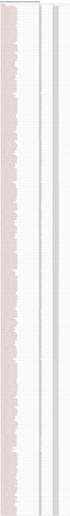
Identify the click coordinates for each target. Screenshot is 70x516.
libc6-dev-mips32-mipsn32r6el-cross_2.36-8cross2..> (9, 284)
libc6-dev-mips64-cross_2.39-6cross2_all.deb (8, 251)
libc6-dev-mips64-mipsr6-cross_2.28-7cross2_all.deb (9, 464)
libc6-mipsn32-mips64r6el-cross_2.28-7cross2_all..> (9, 498)
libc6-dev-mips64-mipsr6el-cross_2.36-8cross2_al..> (9, 291)
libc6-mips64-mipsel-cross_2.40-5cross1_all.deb (8, 143)
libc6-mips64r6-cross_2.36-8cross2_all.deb (7, 328)
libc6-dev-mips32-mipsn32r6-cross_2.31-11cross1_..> (9, 369)
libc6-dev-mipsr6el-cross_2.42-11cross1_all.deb (8, 42)
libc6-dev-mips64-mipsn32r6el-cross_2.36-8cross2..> (9, 289)
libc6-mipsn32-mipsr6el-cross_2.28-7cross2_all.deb (9, 501)
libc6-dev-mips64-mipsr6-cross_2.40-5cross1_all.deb (9, 112)
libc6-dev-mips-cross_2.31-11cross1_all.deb (8, 362)
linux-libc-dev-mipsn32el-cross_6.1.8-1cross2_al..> (9, 353)
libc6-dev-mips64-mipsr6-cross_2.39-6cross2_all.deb (9, 267)
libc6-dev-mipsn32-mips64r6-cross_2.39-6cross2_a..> (9, 191)
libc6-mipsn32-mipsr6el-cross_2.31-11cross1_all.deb (9, 428)
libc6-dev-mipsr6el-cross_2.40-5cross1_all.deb (8, 130)
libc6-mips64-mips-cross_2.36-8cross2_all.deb (8, 319)
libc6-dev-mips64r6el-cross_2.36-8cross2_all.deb (8, 294)
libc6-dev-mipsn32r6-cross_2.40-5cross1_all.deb (8, 127)
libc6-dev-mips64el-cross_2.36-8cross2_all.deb (8, 292)
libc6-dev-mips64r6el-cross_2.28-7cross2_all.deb (8, 467)
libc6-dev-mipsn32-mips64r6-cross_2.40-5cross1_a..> (9, 121)
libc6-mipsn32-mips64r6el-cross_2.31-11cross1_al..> (9, 425)
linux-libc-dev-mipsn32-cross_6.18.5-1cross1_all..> (9, 86)
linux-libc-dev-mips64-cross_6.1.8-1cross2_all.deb (9, 347)
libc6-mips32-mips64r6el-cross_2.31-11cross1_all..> (9, 401)
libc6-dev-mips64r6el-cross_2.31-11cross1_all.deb (9, 382)
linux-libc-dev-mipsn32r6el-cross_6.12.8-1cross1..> (9, 178)
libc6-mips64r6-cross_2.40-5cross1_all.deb (7, 151)
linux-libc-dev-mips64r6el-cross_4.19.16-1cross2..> (9, 508)
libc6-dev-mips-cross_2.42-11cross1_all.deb (8, 6)
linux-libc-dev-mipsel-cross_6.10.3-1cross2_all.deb (9, 244)
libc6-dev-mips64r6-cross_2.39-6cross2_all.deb (8, 185)
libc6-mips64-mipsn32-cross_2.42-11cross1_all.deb (9, 55)
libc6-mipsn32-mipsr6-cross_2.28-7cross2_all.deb (9, 500)
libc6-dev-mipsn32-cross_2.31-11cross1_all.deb (8, 383)
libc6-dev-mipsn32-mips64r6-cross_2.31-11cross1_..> (9, 387)
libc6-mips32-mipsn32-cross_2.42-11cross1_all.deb (9, 48)
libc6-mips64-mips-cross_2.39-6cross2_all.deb (8, 212)
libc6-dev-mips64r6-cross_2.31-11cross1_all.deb (8, 381)
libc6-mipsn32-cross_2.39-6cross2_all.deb (7, 224)
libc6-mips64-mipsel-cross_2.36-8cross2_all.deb (8, 320)
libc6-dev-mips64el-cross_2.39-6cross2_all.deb (8, 184)
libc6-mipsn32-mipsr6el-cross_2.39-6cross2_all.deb (9, 232)
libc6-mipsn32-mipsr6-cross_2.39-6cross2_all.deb (9, 231)
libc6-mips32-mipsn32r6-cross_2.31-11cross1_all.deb (9, 404)
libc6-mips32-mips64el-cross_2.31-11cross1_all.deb (9, 399)
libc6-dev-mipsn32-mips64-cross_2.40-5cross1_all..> (9, 119)
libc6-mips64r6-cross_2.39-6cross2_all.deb (7, 221)
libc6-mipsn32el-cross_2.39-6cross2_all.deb (8, 233)
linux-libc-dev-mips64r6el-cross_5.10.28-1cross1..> (9, 438)
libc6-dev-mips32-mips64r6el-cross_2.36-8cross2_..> (9, 279)
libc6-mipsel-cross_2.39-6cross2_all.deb (7, 223)
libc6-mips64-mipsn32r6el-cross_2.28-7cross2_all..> (9, 490)
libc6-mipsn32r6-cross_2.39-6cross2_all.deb (8, 234)
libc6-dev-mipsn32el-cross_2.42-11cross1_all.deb (9, 38)
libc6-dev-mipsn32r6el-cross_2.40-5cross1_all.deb (9, 128)
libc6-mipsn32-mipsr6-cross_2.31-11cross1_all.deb (9, 427)
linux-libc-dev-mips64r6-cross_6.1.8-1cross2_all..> (9, 349)
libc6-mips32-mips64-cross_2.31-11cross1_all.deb (9, 398)
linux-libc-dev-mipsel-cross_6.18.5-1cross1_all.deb (9, 85)
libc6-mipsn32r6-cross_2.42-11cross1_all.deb (8, 76)
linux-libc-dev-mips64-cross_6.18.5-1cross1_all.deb (9, 81)
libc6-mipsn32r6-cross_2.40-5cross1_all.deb (8, 164)
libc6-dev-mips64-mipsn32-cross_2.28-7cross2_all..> (9, 460)
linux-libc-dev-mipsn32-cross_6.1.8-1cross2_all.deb (9, 352)
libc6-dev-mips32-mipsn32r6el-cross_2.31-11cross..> (9, 371)
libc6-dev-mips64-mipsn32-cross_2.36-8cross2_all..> (9, 286)
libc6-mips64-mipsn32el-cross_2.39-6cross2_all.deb (9, 215)
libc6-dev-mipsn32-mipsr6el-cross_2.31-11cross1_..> (9, 391)
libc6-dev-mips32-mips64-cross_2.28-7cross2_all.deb (9, 453)
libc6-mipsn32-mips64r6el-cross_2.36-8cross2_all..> (9, 336)
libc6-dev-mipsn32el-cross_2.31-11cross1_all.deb (9, 392)
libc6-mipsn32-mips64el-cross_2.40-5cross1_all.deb (9, 157)
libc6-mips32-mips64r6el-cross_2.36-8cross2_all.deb (9, 313)
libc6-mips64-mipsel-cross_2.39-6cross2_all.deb (8, 213)
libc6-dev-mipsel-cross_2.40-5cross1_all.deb (8, 94)
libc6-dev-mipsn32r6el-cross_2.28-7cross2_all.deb (9, 475)
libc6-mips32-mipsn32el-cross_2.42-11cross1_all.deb (9, 49)
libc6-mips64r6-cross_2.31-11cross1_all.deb (8, 417)
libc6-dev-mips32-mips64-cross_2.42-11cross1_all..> (9, 8)
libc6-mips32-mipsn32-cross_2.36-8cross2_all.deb (9, 314)
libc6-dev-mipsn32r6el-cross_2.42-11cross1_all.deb (9, 40)
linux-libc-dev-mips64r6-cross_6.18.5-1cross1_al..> (9, 83)
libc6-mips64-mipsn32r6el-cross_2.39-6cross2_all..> (9, 217)
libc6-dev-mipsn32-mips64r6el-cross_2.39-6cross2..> (9, 192)
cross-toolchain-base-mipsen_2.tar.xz (7, 451)
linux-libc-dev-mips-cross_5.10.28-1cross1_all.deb (9, 434)
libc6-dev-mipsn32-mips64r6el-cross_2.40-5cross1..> (9, 122)
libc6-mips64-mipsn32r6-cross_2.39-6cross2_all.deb (9, 216)
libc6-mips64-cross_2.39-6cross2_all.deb (7, 211)
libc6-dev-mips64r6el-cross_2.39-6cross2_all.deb (8, 186)
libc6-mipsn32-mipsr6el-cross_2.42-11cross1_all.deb (9, 74)
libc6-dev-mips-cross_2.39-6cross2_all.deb (7, 252)
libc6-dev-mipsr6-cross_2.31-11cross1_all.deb (8, 395)
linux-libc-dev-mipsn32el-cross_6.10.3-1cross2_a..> (9, 246)
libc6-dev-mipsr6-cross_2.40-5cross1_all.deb (8, 129)
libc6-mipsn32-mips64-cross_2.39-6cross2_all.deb (9, 226)
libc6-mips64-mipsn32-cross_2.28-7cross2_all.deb (9, 487)
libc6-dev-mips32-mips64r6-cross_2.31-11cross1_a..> (9, 368)
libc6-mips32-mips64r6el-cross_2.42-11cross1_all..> (9, 47)
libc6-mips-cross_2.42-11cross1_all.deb (7, 43)
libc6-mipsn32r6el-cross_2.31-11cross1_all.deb (8, 431)
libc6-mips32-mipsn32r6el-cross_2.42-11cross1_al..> (9, 51)
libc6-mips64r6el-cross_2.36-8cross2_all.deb (8, 329)
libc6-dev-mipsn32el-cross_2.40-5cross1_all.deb (8, 126)
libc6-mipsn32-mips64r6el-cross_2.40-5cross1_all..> (9, 159)
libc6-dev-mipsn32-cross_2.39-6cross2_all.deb (8, 187)
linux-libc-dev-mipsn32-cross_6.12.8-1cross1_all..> (9, 175)
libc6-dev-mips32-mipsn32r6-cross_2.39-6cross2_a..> (9, 260)
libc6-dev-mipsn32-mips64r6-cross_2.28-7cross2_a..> (9, 469)
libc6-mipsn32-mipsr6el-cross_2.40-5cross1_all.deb (9, 162)
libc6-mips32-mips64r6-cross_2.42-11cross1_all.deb (9, 46)
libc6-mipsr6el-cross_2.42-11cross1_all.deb (8, 79)
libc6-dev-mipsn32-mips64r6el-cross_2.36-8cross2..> (9, 299)
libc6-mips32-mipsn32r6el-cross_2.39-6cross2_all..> (9, 210)
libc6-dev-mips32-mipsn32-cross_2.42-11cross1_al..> (9, 16)
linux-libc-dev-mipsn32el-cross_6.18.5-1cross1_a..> (9, 87)
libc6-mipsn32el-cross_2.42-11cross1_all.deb (8, 75)
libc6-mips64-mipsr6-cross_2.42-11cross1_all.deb (9, 59)
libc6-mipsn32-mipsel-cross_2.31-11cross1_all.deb (9, 426)
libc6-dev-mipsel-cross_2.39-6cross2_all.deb (8, 183)
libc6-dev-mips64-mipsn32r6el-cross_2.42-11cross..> (9, 13)
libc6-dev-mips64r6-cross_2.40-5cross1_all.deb (8, 115)
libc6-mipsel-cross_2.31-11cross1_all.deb (7, 419)
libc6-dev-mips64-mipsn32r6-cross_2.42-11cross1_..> (9, 11)
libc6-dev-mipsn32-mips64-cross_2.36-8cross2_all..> (9, 296)
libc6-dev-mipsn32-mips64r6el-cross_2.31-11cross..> (9, 388)
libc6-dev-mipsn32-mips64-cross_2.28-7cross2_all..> (9, 468)
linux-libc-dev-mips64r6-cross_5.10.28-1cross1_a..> (9, 437)
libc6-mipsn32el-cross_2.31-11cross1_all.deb (8, 429)
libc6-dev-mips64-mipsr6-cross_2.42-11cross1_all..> (9, 17)
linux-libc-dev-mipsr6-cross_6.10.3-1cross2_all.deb (9, 249)
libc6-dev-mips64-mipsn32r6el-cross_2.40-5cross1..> (9, 111)
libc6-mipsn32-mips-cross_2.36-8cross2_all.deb (8, 332)
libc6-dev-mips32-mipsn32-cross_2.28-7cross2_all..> (9, 454)
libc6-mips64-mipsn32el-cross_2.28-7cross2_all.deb (9, 488)
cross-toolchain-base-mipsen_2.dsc (6, 450)
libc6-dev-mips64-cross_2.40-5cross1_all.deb (8, 95)
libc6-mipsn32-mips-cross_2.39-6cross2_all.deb (8, 225)
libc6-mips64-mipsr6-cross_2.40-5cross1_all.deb (8, 148)
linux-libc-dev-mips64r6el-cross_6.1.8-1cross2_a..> (9, 350)
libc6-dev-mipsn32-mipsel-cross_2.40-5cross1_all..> (9, 123)
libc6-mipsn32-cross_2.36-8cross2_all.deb (7, 331)
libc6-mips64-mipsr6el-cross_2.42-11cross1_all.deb (9, 60)
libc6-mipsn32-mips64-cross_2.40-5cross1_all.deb (9, 156)
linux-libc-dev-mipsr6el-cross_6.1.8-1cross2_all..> (9, 357)
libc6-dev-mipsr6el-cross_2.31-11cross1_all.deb (8, 396)
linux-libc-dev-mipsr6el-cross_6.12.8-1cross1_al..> (9, 180)
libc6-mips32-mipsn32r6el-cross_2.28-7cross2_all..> (9, 485)
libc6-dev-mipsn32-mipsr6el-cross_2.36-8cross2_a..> (9, 302)
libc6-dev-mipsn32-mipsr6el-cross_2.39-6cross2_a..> (9, 195)
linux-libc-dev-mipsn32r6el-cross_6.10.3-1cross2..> (9, 248)
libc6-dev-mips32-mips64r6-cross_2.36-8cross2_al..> (9, 281)
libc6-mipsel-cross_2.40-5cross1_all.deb (7, 153)
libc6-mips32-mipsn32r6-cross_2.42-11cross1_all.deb (9, 50)
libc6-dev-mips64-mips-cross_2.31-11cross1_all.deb (9, 363)
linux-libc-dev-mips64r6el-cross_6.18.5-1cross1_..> (9, 84)
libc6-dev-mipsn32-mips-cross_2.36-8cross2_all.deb (9, 295)
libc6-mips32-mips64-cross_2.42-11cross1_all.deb (9, 44)
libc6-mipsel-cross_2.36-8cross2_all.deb (7, 330)
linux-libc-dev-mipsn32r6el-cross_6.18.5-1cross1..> (9, 89)
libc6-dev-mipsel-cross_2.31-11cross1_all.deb (8, 360)
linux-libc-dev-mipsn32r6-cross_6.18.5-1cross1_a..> (9, 88)
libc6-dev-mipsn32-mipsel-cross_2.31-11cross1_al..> (9, 389)
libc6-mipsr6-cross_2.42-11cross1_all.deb (7, 78)
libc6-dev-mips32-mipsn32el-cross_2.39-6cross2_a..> (9, 257)
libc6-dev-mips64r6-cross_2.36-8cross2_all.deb (8, 293)
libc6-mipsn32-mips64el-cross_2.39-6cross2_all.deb (9, 227)
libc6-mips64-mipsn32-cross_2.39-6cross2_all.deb (9, 214)
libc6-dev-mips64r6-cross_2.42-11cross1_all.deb (8, 7)
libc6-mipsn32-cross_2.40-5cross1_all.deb (7, 154)
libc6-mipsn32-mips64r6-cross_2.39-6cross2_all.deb (9, 228)
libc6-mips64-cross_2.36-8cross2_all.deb (7, 318)
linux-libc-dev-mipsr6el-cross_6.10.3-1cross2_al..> (9, 250)
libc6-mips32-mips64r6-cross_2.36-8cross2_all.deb (9, 312)
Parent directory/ (3, 5)
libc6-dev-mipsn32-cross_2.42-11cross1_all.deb (8, 27)
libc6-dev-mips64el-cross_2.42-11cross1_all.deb (8, 21)
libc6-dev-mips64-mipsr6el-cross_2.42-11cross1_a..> (9, 19)
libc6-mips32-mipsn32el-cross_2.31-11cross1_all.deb (9, 403)
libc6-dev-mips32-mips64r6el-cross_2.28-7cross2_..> (9, 457)
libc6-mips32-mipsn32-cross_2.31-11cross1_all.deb (9, 402)
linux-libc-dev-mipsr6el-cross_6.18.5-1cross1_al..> (9, 91)
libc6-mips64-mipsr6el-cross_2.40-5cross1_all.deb (9, 149)
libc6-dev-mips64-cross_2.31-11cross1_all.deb (8, 361)
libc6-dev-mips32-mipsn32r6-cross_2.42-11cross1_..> (9, 20)
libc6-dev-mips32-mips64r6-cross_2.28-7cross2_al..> (9, 456)
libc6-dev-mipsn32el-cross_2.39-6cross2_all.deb (8, 196)
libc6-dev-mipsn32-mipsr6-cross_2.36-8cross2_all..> (9, 301)
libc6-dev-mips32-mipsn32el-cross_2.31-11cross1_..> (9, 370)
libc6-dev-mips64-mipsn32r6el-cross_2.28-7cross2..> (9, 463)
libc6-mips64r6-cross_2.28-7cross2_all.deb (7, 493)
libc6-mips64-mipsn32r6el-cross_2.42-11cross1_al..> (9, 58)
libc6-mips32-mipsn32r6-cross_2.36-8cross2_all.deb (9, 316)
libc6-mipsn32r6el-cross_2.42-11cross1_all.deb (8, 77)
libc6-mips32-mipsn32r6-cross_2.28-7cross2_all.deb (9, 484)
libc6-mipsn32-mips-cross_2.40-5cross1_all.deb (8, 155)
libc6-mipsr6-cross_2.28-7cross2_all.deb (7, 504)
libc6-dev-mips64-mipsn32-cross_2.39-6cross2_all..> (9, 263)
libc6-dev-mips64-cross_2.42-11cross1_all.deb (8, 24)
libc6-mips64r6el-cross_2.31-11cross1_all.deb (8, 418)
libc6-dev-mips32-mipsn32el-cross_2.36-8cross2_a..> (9, 283)
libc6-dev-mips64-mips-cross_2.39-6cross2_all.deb (9, 253)
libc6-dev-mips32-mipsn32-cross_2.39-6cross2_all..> (9, 256)
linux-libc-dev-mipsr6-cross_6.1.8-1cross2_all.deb (9, 356)
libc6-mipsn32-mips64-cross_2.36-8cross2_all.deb (9, 333)
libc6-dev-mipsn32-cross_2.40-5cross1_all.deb (8, 117)
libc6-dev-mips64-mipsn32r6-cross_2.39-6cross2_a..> (9, 265)
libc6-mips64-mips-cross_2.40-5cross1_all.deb (8, 142)
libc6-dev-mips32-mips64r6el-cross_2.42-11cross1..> (9, 14)
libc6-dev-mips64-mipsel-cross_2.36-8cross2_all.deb (9, 285)
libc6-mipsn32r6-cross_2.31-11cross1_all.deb (8, 430)
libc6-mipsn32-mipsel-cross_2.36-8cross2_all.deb (9, 337)
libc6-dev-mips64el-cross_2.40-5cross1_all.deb (8, 114)
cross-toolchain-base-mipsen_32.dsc (6, 181)
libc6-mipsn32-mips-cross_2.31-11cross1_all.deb (8, 421)
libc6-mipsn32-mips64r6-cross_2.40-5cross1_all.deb (9, 158)
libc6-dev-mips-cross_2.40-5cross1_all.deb (7, 96)
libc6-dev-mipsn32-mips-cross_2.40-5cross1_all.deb (9, 118)
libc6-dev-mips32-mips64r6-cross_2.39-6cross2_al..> (9, 259)
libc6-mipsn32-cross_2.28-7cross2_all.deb (7, 495)
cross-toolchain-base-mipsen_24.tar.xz (7, 359)
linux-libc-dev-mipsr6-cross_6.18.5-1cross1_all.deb (9, 90)
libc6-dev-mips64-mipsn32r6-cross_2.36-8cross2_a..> (9, 288)
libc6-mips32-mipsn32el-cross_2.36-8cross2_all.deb (9, 315)
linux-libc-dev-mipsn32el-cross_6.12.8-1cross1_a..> (9, 176)
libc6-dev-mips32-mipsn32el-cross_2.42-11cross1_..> (9, 18)
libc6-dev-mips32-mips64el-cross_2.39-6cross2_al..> (9, 258)
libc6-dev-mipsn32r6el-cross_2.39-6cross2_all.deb (9, 198)
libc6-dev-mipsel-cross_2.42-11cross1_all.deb (8, 25)
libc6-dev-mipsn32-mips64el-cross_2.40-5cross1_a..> (9, 120)
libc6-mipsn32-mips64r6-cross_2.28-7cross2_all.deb (9, 497)
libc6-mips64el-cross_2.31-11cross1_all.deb (8, 416)
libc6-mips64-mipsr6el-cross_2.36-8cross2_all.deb (9, 326)
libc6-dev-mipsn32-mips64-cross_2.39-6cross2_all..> (9, 189)
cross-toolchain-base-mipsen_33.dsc (6, 93)
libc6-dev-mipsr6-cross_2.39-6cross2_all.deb (8, 199)
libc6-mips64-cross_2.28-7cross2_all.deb (7, 486)
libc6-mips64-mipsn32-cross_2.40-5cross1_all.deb (9, 144)
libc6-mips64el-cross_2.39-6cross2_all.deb (7, 220)
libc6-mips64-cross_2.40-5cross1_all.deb (7, 141)
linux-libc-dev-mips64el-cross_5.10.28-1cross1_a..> (9, 436)
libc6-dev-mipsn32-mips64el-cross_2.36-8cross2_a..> (9, 297)
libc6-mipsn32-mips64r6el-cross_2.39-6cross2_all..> (9, 229)
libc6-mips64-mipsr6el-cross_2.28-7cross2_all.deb (9, 492)
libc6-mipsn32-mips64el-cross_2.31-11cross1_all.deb (9, 423)
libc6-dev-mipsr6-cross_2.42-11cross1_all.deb (8, 41)
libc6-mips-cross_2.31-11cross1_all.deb (7, 397)
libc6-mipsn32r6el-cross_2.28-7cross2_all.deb (8, 503)
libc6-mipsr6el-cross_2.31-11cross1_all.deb (8, 433)
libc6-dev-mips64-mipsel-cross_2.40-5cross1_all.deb (9, 107)
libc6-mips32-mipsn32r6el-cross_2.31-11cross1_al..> (9, 405)
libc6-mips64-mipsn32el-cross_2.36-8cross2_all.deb (9, 322)
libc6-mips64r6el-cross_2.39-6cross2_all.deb (8, 222)
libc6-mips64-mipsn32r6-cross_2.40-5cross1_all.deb (9, 146)
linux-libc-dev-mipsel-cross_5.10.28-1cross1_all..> (9, 439)
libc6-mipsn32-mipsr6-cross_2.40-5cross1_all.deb (9, 161)
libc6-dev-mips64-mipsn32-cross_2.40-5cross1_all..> (9, 108)
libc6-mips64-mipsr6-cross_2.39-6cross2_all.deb (8, 218)
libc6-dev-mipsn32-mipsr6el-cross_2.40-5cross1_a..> (9, 125)
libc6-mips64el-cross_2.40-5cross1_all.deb (7, 150)
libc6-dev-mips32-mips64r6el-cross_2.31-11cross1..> (9, 367)
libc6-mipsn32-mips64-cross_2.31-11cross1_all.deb (9, 422)
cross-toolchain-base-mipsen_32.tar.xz (7, 182)
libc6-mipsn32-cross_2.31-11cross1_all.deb (8, 420)
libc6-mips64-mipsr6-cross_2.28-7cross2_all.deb (8, 491)
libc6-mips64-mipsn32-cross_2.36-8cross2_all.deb (9, 321)
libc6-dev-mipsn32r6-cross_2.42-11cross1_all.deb (9, 39)
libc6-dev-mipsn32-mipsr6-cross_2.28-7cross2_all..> (9, 471)
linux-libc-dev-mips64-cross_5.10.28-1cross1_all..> (9, 435)
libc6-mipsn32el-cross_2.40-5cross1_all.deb (8, 163)
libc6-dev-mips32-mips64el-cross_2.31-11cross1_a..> (9, 366)
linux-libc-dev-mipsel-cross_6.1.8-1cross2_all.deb (8, 351)
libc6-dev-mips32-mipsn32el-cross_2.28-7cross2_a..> (9, 458)
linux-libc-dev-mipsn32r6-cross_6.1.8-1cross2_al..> (9, 354)
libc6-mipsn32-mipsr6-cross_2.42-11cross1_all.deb (9, 73)
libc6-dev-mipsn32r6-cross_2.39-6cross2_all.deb (8, 197)
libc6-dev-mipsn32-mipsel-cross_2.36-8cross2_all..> (9, 300)
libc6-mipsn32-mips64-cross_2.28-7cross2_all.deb (9, 496)
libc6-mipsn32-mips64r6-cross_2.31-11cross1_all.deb (9, 424)
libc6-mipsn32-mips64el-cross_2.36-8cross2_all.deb (9, 334)
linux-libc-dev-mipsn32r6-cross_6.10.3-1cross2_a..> (9, 247)
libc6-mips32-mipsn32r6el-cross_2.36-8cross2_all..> (9, 317)
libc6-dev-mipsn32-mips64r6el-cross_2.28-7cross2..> (9, 470)
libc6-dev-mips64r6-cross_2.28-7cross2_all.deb (8, 466)
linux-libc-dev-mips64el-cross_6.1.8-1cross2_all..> (9, 348)
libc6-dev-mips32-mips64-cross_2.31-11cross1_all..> (9, 364)
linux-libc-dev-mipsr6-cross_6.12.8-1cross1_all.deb (9, 179)
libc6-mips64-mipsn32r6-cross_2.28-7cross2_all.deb (9, 489)
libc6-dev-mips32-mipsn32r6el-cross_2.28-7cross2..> (9, 459)
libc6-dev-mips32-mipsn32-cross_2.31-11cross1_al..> (9, 365)
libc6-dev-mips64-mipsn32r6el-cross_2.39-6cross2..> (9, 266)
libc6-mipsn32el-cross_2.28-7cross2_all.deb (8, 499)
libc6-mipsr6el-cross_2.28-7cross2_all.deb (7, 505)
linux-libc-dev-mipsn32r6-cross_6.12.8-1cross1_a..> (9, 177)
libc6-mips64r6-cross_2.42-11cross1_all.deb (8, 62)
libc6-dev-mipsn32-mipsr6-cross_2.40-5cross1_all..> (9, 124)
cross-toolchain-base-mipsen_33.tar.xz (7, 92)
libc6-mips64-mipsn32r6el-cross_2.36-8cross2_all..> (9, 324)
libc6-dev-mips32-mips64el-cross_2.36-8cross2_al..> (9, 280)
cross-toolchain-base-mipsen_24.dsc (6, 358)
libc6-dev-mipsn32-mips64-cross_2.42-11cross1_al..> (9, 23)
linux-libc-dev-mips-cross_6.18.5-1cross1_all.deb (8, 80)
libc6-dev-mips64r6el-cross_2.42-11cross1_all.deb (9, 15)
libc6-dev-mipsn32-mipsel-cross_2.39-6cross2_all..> (9, 193)
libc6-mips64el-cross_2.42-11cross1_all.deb (8, 61)
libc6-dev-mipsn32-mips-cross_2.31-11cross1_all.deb (9, 384)
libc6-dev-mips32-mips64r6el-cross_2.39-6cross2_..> (9, 254)
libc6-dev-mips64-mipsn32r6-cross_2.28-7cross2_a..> (9, 462)
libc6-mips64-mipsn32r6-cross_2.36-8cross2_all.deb (9, 323)
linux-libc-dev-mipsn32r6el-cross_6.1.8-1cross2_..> (9, 355)
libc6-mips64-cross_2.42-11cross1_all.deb (7, 52)
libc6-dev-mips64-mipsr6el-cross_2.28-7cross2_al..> (9, 465)
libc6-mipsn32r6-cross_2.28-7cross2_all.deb (8, 502)
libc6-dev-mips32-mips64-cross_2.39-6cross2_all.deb (9, 255)
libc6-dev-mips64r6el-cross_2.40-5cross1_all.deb (8, 116)
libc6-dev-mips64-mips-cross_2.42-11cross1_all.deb (9, 26)
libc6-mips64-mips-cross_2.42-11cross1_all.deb (8, 53)
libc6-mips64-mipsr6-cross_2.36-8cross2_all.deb (8, 325)
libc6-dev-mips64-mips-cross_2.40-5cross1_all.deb (9, 106)
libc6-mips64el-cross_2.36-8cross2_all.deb (7, 327)
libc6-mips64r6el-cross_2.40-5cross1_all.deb (8, 152)
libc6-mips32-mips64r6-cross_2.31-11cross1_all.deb (9, 400)
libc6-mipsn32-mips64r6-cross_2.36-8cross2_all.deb (9, 335)
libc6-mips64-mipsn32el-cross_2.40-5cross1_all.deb (9, 145)
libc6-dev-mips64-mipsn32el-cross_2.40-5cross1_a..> (9, 109)
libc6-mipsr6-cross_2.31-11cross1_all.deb (7, 432)
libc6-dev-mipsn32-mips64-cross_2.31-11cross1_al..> (9, 385)
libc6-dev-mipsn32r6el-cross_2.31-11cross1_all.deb (9, 394)
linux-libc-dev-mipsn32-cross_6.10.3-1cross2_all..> (9, 245)
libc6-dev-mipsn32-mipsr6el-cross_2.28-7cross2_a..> (9, 472)
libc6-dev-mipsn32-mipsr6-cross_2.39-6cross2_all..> (9, 194)
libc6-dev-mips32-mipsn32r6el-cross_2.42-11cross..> (9, 22)
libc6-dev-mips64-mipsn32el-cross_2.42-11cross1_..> (9, 9)
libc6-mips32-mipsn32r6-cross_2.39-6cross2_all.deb (9, 209)
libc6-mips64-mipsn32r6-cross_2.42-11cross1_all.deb (9, 57)
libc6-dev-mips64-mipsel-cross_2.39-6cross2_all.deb (9, 262)
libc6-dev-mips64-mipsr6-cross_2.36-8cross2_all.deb (9, 290)
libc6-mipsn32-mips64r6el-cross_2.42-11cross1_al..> (9, 71)
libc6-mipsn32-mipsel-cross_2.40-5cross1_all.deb (9, 160)
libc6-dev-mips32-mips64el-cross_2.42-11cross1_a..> (9, 10)
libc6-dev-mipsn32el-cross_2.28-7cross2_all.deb (8, 473)
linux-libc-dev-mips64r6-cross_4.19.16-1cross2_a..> (9, 507)
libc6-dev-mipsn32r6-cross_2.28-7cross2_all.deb (8, 474)
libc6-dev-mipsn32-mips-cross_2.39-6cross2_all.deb (9, 188)
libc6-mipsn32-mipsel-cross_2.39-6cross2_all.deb (9, 230)
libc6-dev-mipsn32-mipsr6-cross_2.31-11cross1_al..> (9, 390)
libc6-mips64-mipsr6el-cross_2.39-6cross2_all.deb (9, 219)
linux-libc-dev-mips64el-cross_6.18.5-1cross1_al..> (9, 82)
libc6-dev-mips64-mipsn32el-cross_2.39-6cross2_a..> (9, 264)
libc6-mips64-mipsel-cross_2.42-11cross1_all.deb (9, 54)
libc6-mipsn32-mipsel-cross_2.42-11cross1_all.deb (9, 72)
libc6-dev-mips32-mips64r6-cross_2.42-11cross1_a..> (9, 12)
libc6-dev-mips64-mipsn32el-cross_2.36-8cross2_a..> (9, 287)
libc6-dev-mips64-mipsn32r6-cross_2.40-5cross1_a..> (9, 110)
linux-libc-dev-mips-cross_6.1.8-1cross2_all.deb (8, 346)
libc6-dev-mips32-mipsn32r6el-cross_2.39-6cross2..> (9, 261)
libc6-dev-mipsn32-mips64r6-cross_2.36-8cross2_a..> (9, 298)
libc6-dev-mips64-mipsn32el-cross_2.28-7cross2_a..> (9, 461)
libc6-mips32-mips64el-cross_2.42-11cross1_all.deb (9, 45)
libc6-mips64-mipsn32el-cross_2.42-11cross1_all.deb (9, 56)
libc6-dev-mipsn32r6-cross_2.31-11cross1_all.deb (9, 393)
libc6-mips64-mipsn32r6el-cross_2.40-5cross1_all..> (9, 147)
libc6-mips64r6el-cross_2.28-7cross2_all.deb (8, 494)
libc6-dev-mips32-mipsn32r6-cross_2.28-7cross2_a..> (9, 455)
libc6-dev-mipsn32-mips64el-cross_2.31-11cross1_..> (9, 386)
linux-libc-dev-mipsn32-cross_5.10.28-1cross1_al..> (9, 440)
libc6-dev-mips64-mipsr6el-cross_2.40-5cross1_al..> (9, 113)
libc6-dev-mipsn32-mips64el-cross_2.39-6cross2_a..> (9, 190)
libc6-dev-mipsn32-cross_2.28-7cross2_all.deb (8, 452)
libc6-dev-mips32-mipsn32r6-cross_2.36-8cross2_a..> (9, 282)
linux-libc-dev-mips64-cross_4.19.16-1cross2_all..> (9, 506)
